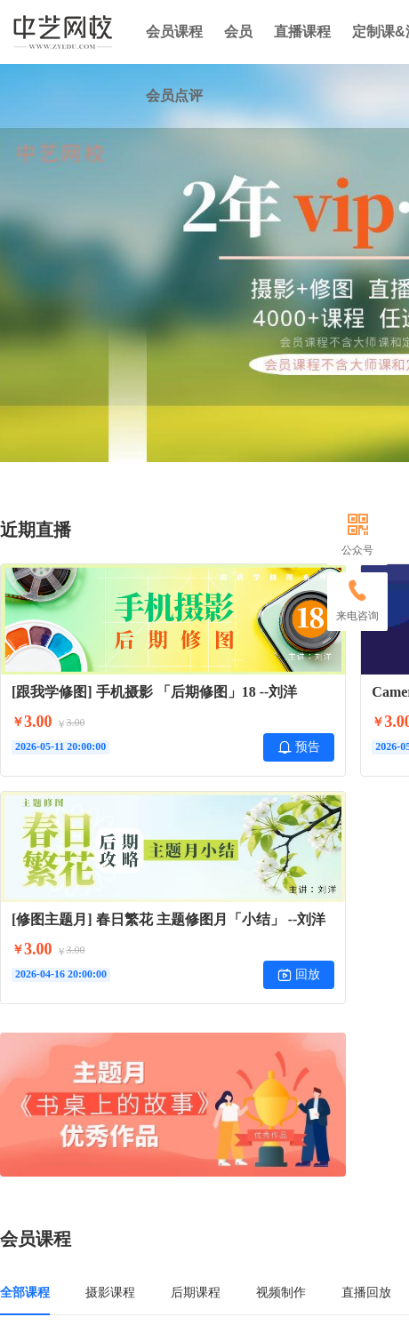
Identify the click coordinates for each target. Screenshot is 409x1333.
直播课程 (302, 31)
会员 (238, 31)
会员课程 (174, 31)
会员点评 (174, 95)
